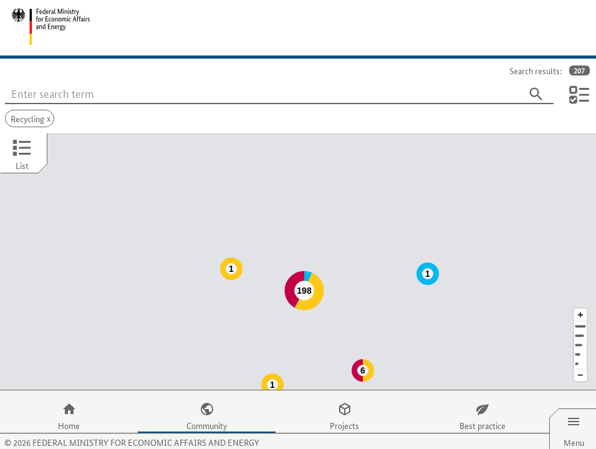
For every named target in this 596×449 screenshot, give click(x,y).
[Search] (536, 94)
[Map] (298, 249)
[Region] (580, 320)
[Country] (580, 329)
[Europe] (580, 339)
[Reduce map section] (580, 351)
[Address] (580, 301)
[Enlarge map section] (580, 289)
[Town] (580, 311)
